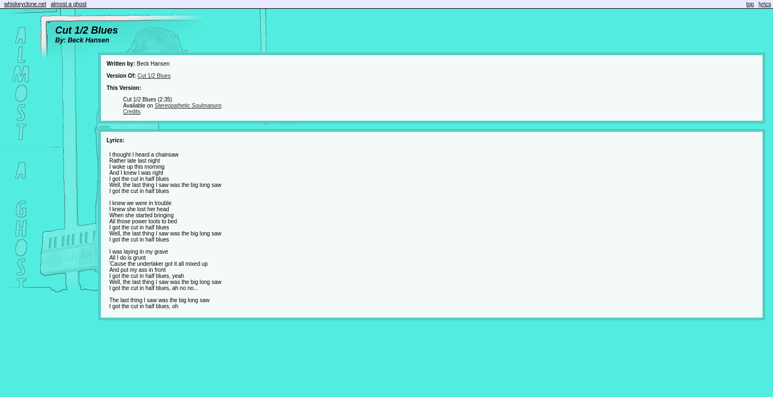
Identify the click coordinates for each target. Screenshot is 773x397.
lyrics (765, 4)
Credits (132, 112)
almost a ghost (69, 4)
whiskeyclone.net (25, 4)
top (750, 4)
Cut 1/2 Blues (153, 76)
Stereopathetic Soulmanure (187, 106)
